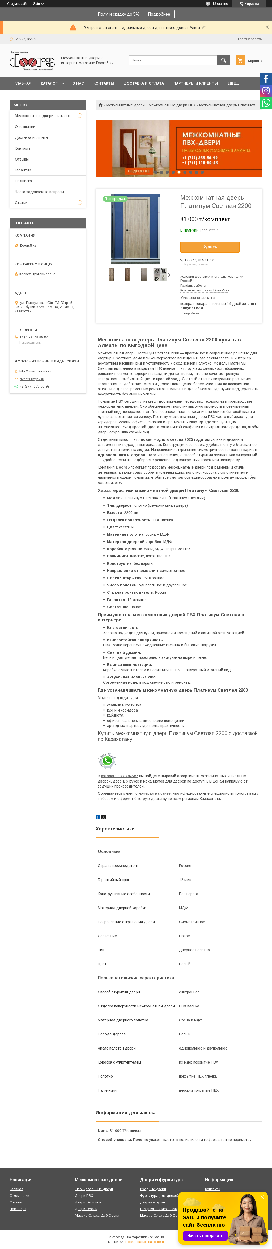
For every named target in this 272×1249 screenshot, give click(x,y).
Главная (22, 83)
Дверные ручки (152, 1202)
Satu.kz (159, 1237)
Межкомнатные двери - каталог (42, 116)
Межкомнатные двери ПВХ (172, 105)
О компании (25, 127)
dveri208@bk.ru (32, 379)
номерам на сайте (155, 793)
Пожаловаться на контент (144, 1242)
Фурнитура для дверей (159, 1196)
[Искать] (223, 60)
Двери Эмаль (86, 1209)
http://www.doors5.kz (35, 371)
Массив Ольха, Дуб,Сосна (97, 1215)
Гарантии (23, 170)
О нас (78, 83)
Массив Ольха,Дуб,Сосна (161, 1215)
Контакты (104, 83)
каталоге (119, 776)
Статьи (21, 203)
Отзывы (22, 159)
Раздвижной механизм (158, 1209)
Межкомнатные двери (125, 105)
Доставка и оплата (144, 83)
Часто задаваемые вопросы (39, 192)
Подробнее (159, 14)
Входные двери (153, 1189)
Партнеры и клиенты (195, 83)
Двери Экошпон (88, 1202)
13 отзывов (221, 4)
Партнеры (18, 1209)
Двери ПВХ (84, 1196)
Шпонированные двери (94, 1189)
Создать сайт (17, 4)
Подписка (23, 181)
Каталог (49, 83)
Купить (210, 247)
